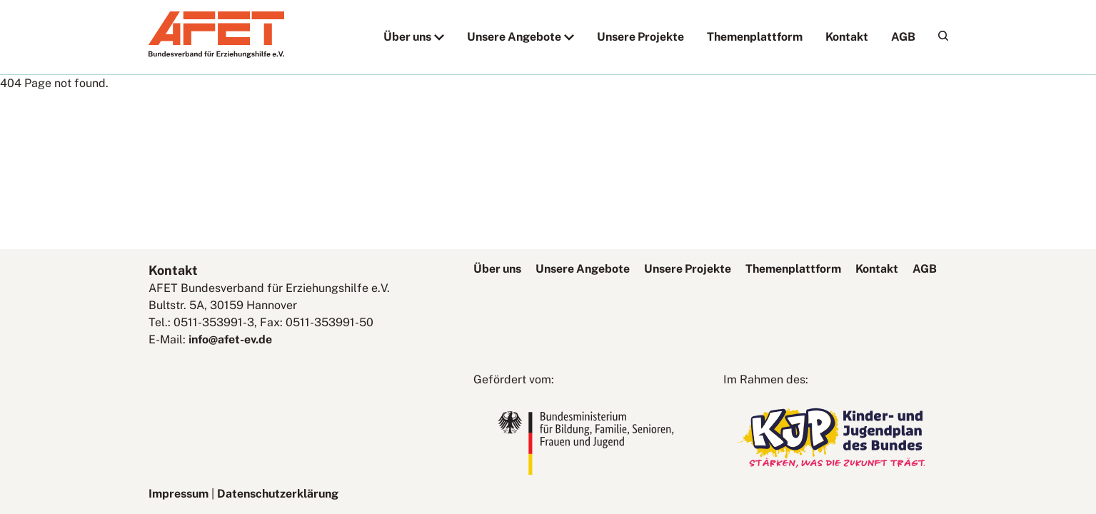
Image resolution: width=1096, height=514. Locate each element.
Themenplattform (755, 37)
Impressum (178, 493)
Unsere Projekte (640, 37)
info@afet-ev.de (230, 339)
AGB (903, 37)
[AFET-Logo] (216, 54)
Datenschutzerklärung (277, 493)
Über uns (407, 37)
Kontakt (846, 37)
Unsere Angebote (514, 37)
